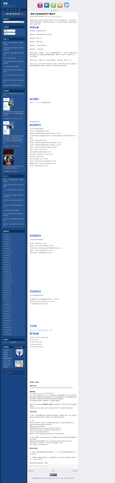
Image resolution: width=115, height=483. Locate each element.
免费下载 (8, 118)
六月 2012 (5, 264)
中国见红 (5, 352)
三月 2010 (5, 327)
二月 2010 (5, 329)
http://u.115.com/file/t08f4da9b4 (46, 393)
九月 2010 (5, 313)
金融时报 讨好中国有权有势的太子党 (12, 85)
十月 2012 (5, 255)
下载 (15, 9)
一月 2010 (5, 332)
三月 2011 (5, 299)
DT (8, 373)
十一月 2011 (6, 281)
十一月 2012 (6, 253)
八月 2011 (5, 288)
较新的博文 (31, 471)
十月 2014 (5, 239)
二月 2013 (5, 246)
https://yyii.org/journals (55, 16)
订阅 (7, 9)
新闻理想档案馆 (7, 358)
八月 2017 (5, 234)
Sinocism (5, 367)
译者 (5, 3)
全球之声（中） (7, 362)
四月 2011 (5, 297)
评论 (6, 33)
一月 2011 (5, 304)
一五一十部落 (6, 360)
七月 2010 (5, 318)
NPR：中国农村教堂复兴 (9, 58)
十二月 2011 (6, 278)
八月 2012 (5, 260)
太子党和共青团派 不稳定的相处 (11, 66)
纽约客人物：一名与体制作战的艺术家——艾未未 (41, 330)
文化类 (33, 326)
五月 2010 (5, 323)
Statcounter (14, 342)
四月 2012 (5, 269)
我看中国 (5, 354)
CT (11, 373)
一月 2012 (5, 276)
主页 (3, 9)
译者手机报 (6, 350)
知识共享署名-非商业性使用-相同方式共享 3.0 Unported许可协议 (53, 478)
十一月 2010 (6, 309)
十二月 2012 (6, 250)
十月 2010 (5, 311)
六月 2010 (5, 320)
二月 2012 (5, 274)
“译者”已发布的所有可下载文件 (42, 14)
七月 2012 (5, 262)
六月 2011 (5, 292)
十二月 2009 (6, 334)
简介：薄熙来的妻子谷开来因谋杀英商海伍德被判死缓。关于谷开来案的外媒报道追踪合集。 (13, 113)
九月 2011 (5, 285)
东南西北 (5, 356)
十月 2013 (5, 244)
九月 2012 (5, 257)
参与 (11, 9)
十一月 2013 (6, 241)
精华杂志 (47, 16)
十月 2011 (5, 283)
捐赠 (20, 9)
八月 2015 (5, 237)
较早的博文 (75, 471)
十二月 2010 (6, 306)
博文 (6, 30)
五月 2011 (5, 295)
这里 (65, 404)
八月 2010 (5, 316)
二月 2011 (5, 302)
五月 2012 (5, 267)
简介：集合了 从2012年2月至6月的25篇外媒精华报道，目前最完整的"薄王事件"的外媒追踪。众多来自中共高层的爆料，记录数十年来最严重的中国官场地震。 (13, 139)
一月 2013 (5, 248)
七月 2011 (5, 290)
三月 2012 (5, 271)
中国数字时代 (6, 364)
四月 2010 (5, 325)
